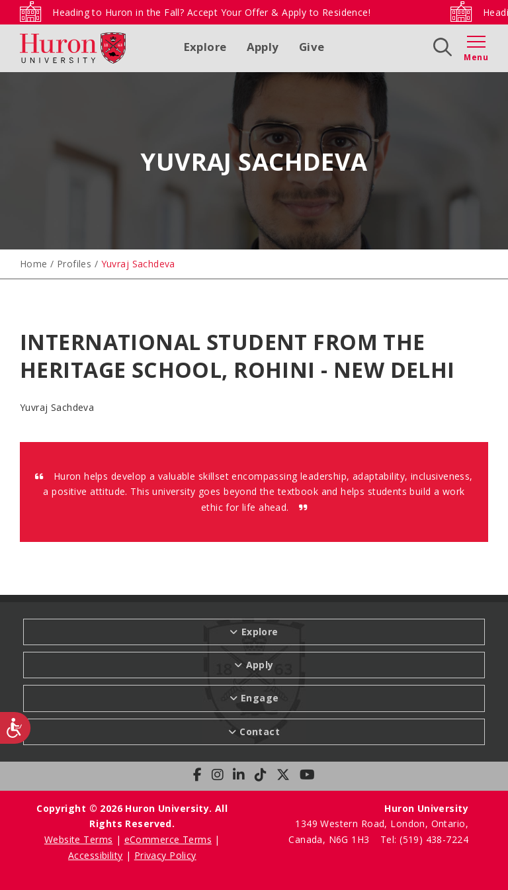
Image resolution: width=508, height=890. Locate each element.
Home (34, 263)
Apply (263, 46)
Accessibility (95, 855)
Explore (205, 46)
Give (312, 46)
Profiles (74, 263)
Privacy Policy (165, 855)
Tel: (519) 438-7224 (424, 839)
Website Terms (78, 839)
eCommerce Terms (168, 839)
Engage (260, 697)
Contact (259, 731)
